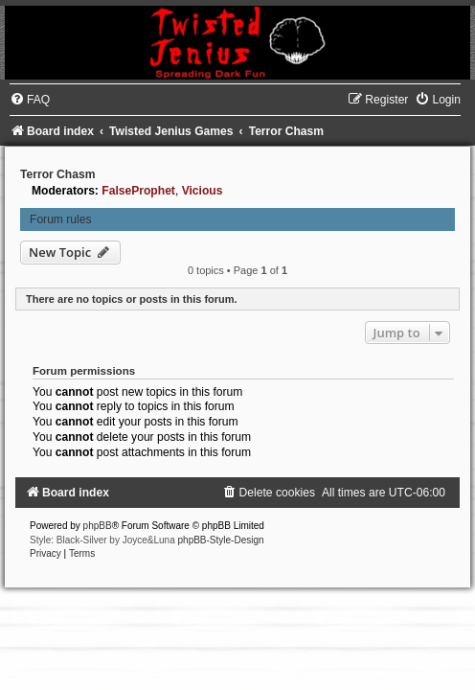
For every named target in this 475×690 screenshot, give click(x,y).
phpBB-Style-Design (221, 540)
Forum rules (61, 219)
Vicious (202, 190)
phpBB (97, 525)
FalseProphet (138, 190)
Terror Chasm (57, 174)
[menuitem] (30, 99)
